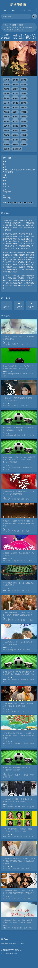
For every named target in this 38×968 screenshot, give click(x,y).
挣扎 (8, 405)
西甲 (28, 435)
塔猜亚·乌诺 (17, 374)
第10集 (6, 94)
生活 (30, 561)
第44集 (15, 144)
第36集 (23, 130)
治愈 (31, 620)
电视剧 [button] (31, 10)
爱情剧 (21, 25)
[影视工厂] (19, 4)
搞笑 (24, 650)
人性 (27, 344)
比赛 (4, 376)
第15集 (23, 98)
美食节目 (10, 743)
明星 (13, 531)
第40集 (6, 140)
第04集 (6, 84)
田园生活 (10, 620)
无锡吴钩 (10, 775)
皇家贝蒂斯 (17, 435)
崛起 (13, 711)
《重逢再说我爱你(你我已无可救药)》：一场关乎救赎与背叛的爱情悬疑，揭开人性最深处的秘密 (19, 860)
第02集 (15, 80)
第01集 (6, 80)
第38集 (15, 135)
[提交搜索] (34, 16)
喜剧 (25, 561)
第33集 (23, 126)
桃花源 (17, 620)
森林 (8, 590)
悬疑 (19, 650)
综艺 (4, 745)
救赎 (22, 868)
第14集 (15, 98)
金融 (28, 269)
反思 (13, 344)
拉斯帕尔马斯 (26, 467)
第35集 (15, 130)
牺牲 (27, 499)
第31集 (6, 126)
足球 (33, 435)
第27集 (23, 117)
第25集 (6, 117)
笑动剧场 (19, 561)
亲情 (28, 898)
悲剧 (18, 499)
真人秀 (31, 836)
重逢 (8, 868)
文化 (30, 203)
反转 (25, 928)
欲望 (22, 405)
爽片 (8, 711)
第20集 (15, 107)
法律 (8, 928)
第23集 (15, 112)
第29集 (15, 121)
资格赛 (25, 374)
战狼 (24, 898)
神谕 (13, 928)
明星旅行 (18, 743)
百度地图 (4, 944)
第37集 (6, 135)
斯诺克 (31, 374)
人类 (18, 590)
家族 (8, 836)
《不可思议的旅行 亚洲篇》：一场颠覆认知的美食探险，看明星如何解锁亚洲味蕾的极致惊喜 (18, 735)
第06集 (23, 84)
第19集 (6, 107)
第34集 (6, 130)
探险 (31, 743)
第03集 (23, 80)
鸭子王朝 (19, 836)
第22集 (6, 112)
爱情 (22, 499)
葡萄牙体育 (24, 679)
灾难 (18, 344)
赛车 (33, 807)
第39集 (23, 135)
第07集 (6, 89)
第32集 (15, 126)
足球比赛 (7, 777)
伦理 (20, 203)
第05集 (15, 84)
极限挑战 (10, 807)
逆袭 (27, 711)
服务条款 (20, 944)
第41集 (15, 140)
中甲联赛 (25, 775)
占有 (8, 499)
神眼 (18, 711)
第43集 (6, 144)
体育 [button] (13, 10)
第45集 (23, 144)
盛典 (22, 531)
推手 (9, 203)
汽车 (23, 807)
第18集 (23, 103)
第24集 (23, 112)
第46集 (6, 149)
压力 (13, 561)
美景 (22, 620)
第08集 (15, 89)
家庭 (25, 203)
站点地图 (12, 944)
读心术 (9, 650)
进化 (22, 590)
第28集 (6, 121)
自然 (22, 344)
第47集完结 (17, 149)
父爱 (8, 898)
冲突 (14, 203)
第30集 (23, 121)
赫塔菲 (9, 435)
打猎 (13, 836)
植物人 (14, 898)
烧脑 (30, 928)
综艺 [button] (22, 10)
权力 (18, 405)
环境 (13, 590)
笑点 (8, 561)
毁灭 (13, 499)
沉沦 (13, 405)
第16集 (6, 103)
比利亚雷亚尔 (16, 467)
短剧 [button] (5, 10)
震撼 (8, 344)
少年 (22, 711)
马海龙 (9, 374)
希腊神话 (19, 928)
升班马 (32, 775)
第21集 (23, 107)
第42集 (23, 140)
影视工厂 (6, 25)
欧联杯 (32, 679)
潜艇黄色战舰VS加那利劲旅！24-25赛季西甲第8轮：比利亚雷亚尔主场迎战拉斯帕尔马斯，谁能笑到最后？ (19, 459)
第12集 (23, 94)
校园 (18, 531)
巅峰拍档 (18, 807)
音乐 (27, 531)
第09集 (23, 89)
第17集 (15, 103)
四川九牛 (18, 775)
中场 (8, 467)
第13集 (6, 98)
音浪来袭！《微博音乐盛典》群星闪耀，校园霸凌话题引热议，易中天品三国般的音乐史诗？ (18, 523)
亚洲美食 (25, 743)
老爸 (19, 898)
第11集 (15, 94)
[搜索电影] (16, 16)
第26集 (15, 117)
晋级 (8, 679)
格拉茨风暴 (15, 679)
